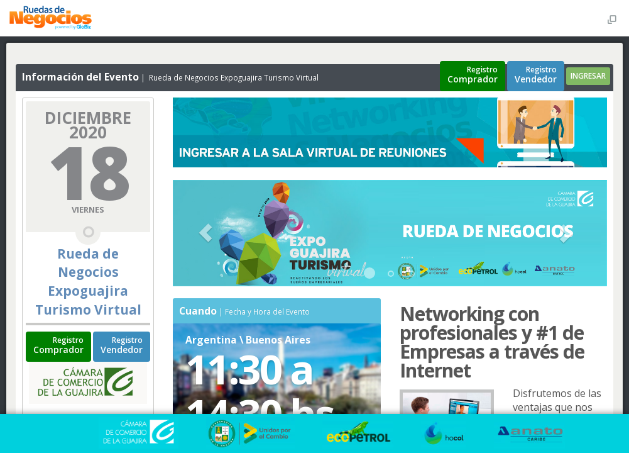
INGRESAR (588, 75)
